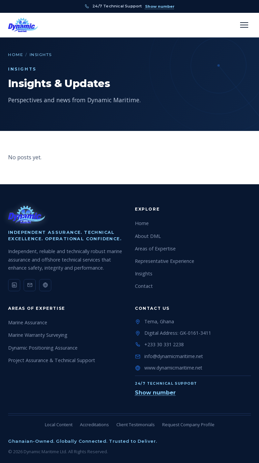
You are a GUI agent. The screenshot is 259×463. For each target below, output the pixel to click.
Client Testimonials (135, 424)
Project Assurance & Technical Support (51, 360)
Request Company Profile (188, 424)
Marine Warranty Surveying (37, 335)
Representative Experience (164, 261)
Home (15, 54)
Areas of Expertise (155, 248)
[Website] (45, 285)
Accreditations (94, 424)
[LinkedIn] (14, 285)
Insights (143, 273)
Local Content (59, 424)
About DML (148, 236)
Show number (160, 6)
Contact (144, 286)
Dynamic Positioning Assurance (43, 348)
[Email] (30, 285)
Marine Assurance (27, 322)
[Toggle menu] (244, 25)
